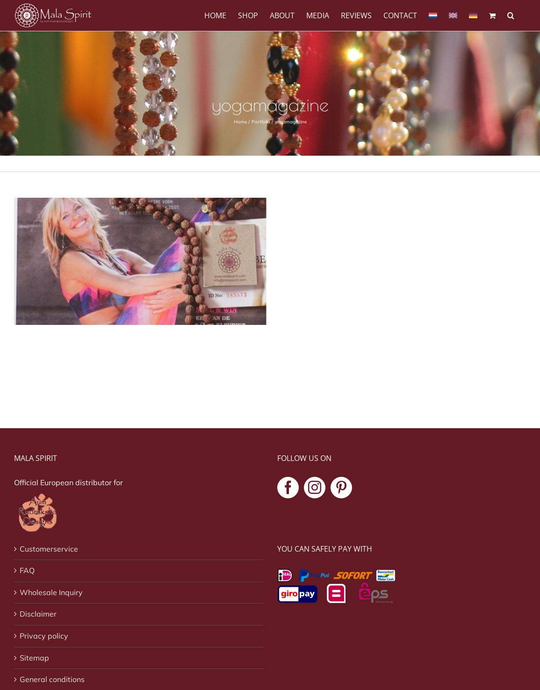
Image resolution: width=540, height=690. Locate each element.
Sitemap (34, 657)
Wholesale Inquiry (51, 592)
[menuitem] (433, 14)
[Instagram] (314, 487)
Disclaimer (38, 613)
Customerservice (49, 548)
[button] (510, 14)
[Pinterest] (341, 487)
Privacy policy (44, 635)
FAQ (27, 570)
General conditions (52, 679)
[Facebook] (288, 487)
